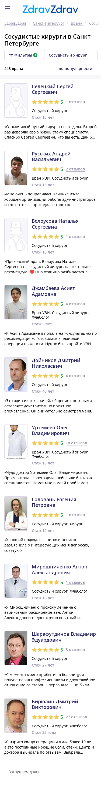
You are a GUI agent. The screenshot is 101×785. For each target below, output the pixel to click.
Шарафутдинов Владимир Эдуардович (64, 637)
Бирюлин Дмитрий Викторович (55, 704)
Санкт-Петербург (48, 23)
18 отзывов (76, 442)
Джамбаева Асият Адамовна (53, 291)
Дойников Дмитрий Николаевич (56, 363)
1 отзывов (75, 101)
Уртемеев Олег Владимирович (50, 430)
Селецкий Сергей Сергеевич (53, 89)
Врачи (77, 23)
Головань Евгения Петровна (54, 502)
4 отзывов (75, 303)
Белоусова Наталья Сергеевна (55, 224)
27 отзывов (76, 716)
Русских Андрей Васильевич (51, 156)
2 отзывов (75, 169)
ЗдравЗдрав (15, 23)
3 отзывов (75, 649)
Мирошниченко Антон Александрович (60, 569)
